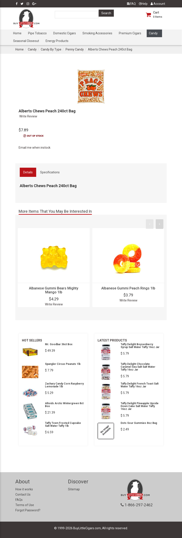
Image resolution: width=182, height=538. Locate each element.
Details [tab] (28, 172)
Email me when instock (34, 147)
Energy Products (57, 41)
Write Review (28, 116)
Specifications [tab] (50, 172)
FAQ (131, 3)
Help (143, 3)
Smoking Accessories (97, 33)
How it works (24, 489)
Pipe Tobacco (37, 33)
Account (158, 3)
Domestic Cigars (64, 33)
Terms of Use (24, 505)
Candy (153, 33)
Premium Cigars (130, 33)
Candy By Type (51, 49)
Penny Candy (75, 49)
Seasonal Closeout (26, 41)
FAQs (19, 499)
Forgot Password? (27, 510)
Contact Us (22, 494)
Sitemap (74, 489)
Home (17, 33)
